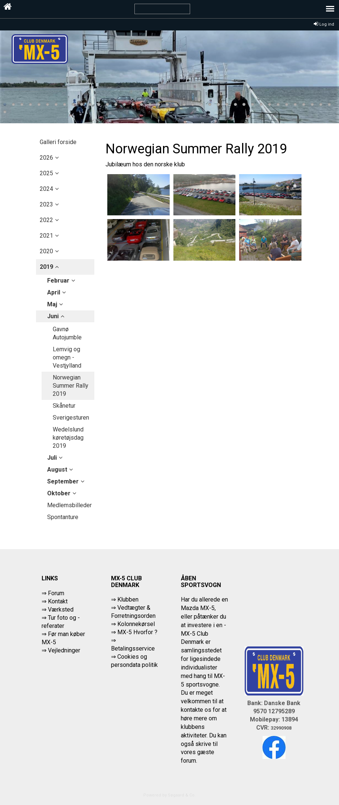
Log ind (324, 24)
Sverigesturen (71, 417)
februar (58, 280)
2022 (46, 220)
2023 (46, 204)
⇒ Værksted (58, 609)
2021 (46, 235)
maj (52, 304)
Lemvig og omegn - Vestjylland (67, 357)
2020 (46, 251)
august (57, 469)
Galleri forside (58, 142)
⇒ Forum (53, 593)
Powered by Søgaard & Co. (169, 795)
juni (53, 316)
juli (52, 457)
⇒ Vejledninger (61, 650)
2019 (46, 266)
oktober (59, 493)
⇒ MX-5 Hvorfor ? (134, 632)
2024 (46, 188)
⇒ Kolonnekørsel (133, 624)
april (53, 292)
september (63, 481)
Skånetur (64, 405)
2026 (46, 157)
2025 (46, 173)
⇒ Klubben (124, 599)
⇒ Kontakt (55, 601)
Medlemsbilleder (69, 505)
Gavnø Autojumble (67, 333)
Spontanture (62, 517)
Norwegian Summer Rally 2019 (70, 385)
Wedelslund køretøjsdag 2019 (68, 437)
